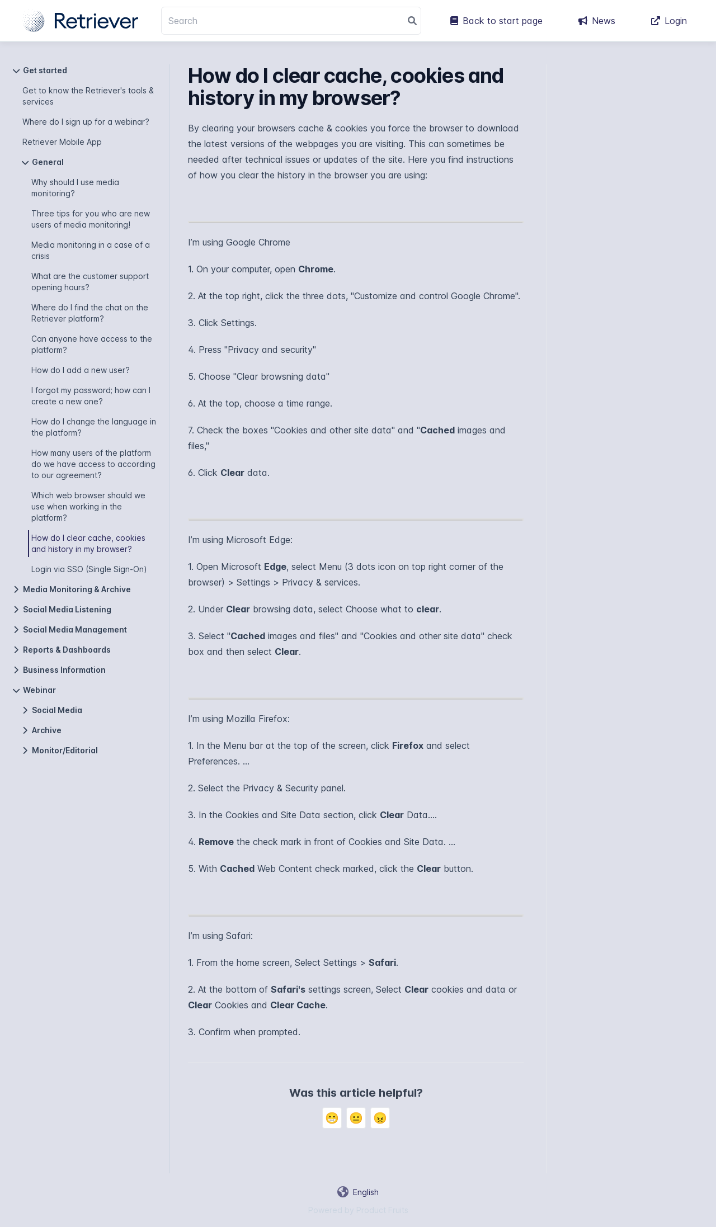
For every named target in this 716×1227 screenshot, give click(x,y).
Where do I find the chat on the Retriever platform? (89, 313)
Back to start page (496, 20)
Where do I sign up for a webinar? (85, 121)
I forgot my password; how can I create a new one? (90, 395)
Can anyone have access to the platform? (91, 344)
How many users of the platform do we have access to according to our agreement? (93, 464)
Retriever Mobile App (62, 142)
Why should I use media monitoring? (75, 187)
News (596, 20)
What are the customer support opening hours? (90, 281)
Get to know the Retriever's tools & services (88, 96)
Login (669, 20)
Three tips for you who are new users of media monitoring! (90, 219)
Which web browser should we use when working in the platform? (88, 506)
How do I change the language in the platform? (93, 427)
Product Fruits (382, 1210)
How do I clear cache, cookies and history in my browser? (88, 543)
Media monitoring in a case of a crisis (90, 250)
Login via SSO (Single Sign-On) (89, 569)
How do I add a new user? (80, 370)
